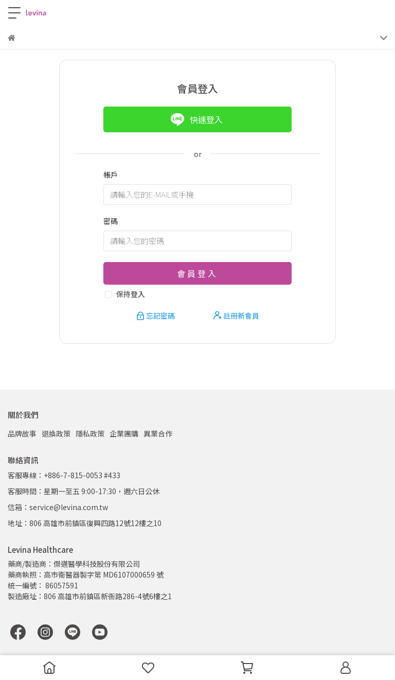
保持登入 (130, 294)
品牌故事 (22, 433)
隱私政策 (90, 433)
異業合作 (157, 433)
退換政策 (56, 433)
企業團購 (124, 433)
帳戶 (110, 174)
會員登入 (197, 273)
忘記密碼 (156, 315)
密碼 (110, 221)
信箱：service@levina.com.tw (58, 507)
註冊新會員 (236, 315)
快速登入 (196, 119)
